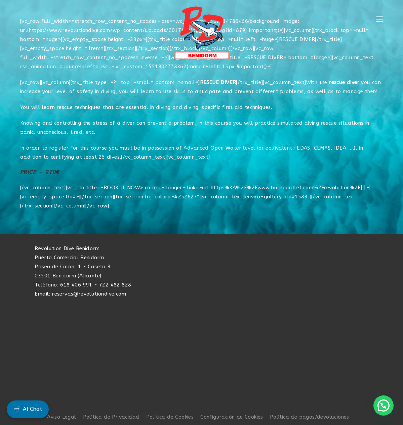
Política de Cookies (170, 417)
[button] (383, 405)
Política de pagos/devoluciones (309, 417)
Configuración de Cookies (231, 417)
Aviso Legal (61, 417)
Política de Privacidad (111, 417)
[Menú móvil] (379, 19)
